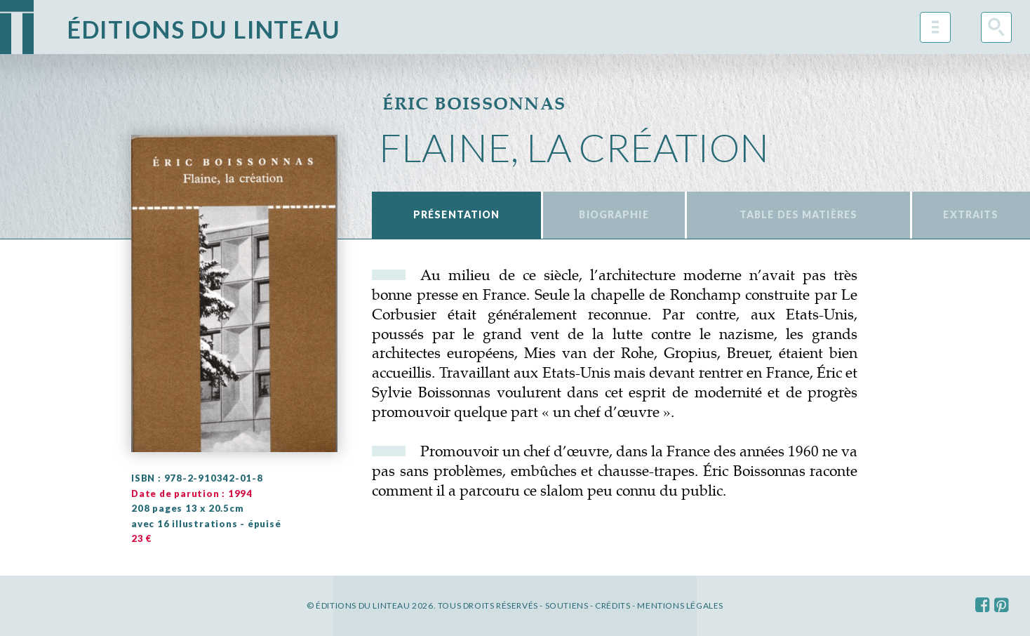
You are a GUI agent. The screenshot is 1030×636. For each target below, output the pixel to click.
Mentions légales (680, 605)
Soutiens (567, 605)
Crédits (612, 605)
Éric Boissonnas (474, 103)
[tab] (456, 215)
